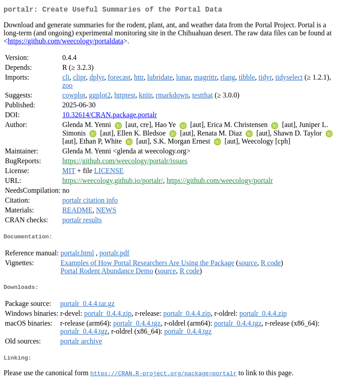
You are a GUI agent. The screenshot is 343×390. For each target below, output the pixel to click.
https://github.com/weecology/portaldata (65, 43)
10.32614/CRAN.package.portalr (109, 116)
